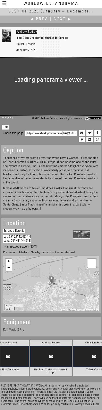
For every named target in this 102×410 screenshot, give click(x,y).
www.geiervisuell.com (87, 404)
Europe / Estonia (13, 230)
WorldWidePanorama (51, 4)
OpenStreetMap (83, 310)
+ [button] (8, 262)
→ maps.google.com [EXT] (20, 246)
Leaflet (64, 310)
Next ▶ (63, 19)
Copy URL (69, 133)
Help (5, 127)
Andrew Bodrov (27, 32)
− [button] (8, 268)
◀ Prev (39, 19)
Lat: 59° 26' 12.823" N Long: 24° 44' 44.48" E (17, 238)
